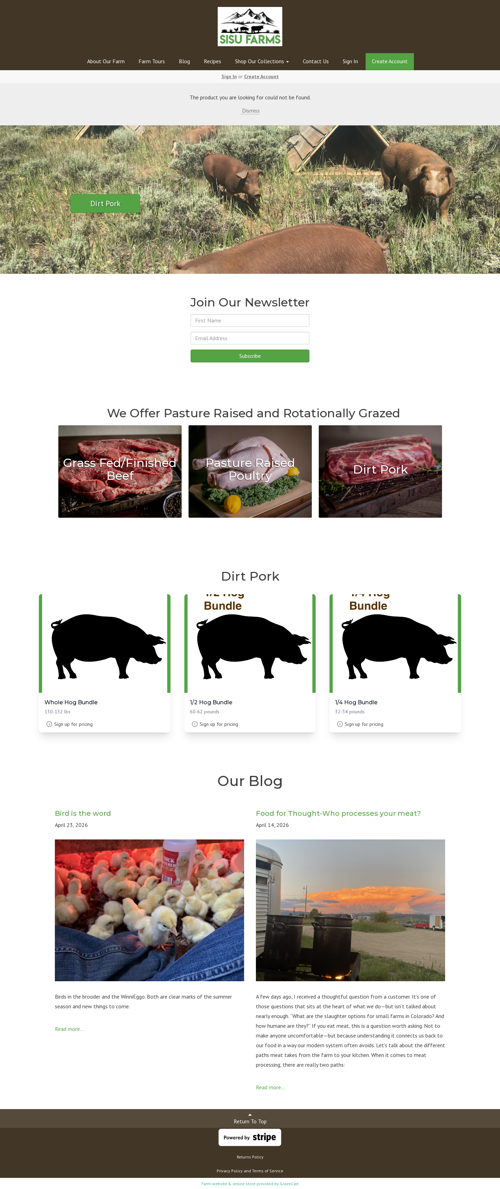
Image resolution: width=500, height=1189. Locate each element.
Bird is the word (83, 813)
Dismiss (250, 110)
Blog (184, 61)
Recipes (212, 61)
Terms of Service (267, 1170)
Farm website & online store (228, 1183)
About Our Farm (106, 61)
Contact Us (316, 61)
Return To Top (250, 1118)
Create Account (390, 61)
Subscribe (250, 355)
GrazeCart (289, 1183)
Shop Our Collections (262, 61)
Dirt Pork (105, 203)
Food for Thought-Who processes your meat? (338, 813)
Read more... (69, 1028)
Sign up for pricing (73, 724)
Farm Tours (152, 61)
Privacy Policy (230, 1170)
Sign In (350, 61)
